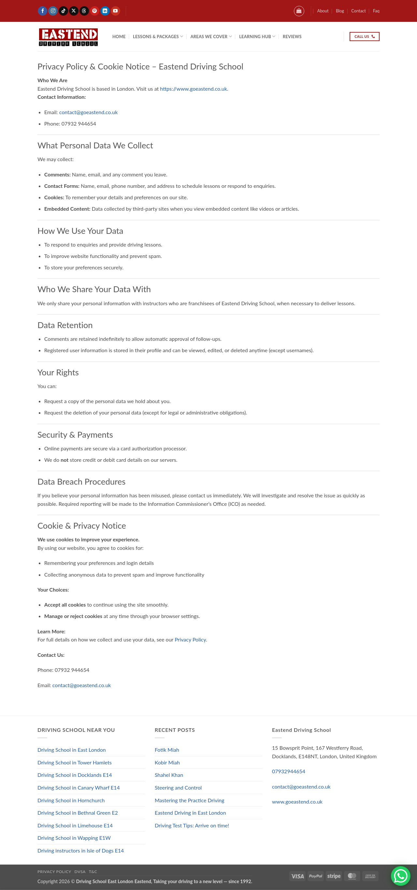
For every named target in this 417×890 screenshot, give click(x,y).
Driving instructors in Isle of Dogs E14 (80, 850)
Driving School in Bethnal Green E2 (77, 812)
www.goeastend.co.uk (297, 801)
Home (119, 36)
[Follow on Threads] (84, 11)
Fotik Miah (167, 750)
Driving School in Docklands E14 (74, 775)
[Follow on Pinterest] (94, 11)
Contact (358, 10)
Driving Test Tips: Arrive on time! (192, 825)
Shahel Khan (169, 775)
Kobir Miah (167, 762)
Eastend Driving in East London (190, 812)
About (323, 10)
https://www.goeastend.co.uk (193, 88)
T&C (93, 871)
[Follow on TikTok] (63, 11)
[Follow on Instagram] (53, 11)
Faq (376, 10)
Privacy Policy (190, 639)
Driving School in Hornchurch (71, 800)
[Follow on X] (74, 11)
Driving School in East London (71, 750)
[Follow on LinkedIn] (105, 11)
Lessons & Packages (158, 36)
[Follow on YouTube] (115, 11)
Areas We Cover (211, 36)
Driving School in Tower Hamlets (74, 762)
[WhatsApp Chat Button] (400, 876)
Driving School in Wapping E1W (74, 838)
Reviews (292, 36)
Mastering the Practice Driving (189, 800)
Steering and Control (178, 787)
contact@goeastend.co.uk (88, 112)
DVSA (80, 871)
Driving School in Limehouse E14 (75, 825)
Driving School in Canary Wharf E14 (78, 787)
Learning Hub (257, 36)
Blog (340, 10)
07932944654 (288, 771)
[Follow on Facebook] (42, 11)
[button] (299, 11)
